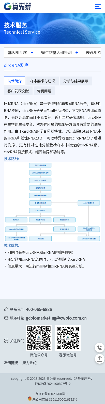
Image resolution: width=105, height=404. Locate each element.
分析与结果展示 (71, 80)
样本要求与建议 (40, 80)
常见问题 (42, 90)
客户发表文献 (17, 90)
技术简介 (14, 80)
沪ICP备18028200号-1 (52, 393)
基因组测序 (17, 52)
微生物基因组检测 (56, 52)
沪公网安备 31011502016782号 (52, 398)
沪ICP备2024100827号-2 (52, 383)
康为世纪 (29, 362)
